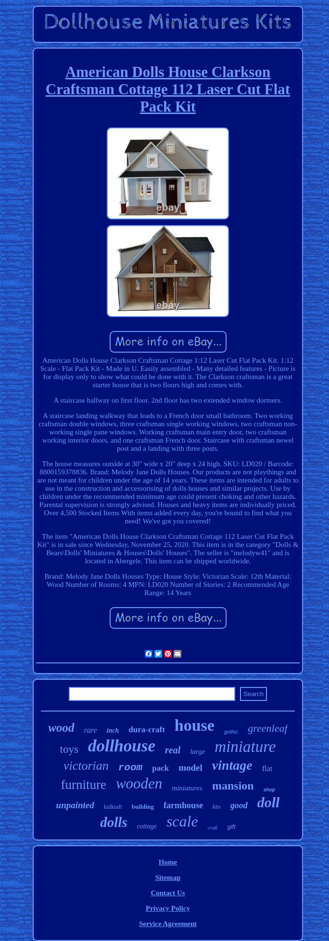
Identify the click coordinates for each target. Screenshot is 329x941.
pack (160, 768)
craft (213, 827)
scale (182, 821)
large (197, 751)
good (239, 805)
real (172, 750)
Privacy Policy (168, 908)
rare (90, 730)
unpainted (75, 805)
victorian (86, 766)
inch (113, 730)
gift (231, 826)
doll (268, 802)
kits (217, 806)
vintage (232, 765)
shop (269, 789)
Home (168, 862)
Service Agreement (168, 924)
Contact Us (168, 893)
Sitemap (168, 877)
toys (69, 749)
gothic (231, 732)
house (195, 725)
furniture (83, 784)
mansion (233, 785)
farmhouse (183, 805)
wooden (139, 783)
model (190, 768)
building (143, 806)
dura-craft (146, 729)
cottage (147, 826)
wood (61, 727)
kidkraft (113, 806)
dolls (113, 822)
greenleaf (267, 728)
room (130, 767)
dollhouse (121, 746)
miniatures (187, 788)
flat (267, 768)
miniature (245, 746)
